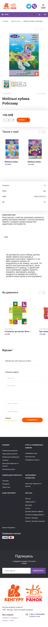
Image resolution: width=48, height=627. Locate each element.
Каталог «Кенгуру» (31, 518)
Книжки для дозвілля (9, 450)
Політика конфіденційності (34, 515)
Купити (23, 120)
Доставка (28, 505)
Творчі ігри (6, 487)
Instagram (14, 618)
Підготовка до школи (9, 454)
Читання (5, 460)
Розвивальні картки (32, 460)
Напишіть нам (34, 616)
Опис (23, 237)
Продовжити (32, 420)
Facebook (5, 618)
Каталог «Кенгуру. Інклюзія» (35, 521)
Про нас (28, 499)
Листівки (5, 481)
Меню (5, 14)
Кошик (43, 6)
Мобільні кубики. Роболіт (35, 162)
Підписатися (38, 571)
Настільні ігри (30, 457)
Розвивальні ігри (31, 453)
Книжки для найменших (10, 457)
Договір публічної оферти (34, 511)
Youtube (5, 620)
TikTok (12, 620)
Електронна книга (8, 469)
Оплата (27, 508)
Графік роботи (30, 502)
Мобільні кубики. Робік (12, 162)
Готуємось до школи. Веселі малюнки (18, 331)
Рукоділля (5, 484)
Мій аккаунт (39, 14)
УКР (45, 14)
